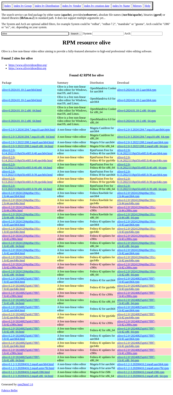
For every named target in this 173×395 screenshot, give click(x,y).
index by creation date (96, 5)
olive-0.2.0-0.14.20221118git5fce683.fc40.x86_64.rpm (142, 166)
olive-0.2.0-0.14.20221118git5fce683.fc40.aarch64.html (27, 152)
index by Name (121, 5)
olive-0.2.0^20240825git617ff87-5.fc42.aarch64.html (21, 309)
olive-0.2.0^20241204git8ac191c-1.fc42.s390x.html (21, 266)
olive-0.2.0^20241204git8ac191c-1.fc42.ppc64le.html (21, 259)
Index (7, 5)
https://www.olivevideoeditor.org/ (28, 65)
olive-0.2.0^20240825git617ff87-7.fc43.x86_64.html (21, 301)
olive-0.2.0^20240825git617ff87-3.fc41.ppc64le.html (21, 344)
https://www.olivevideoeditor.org (27, 68)
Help (147, 5)
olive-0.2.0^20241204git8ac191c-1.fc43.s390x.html (21, 237)
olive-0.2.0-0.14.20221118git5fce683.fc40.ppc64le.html (27, 159)
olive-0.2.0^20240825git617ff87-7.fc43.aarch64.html (21, 280)
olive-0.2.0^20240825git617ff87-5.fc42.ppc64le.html (21, 316)
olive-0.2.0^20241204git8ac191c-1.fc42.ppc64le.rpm (136, 259)
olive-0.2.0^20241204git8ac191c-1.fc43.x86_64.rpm (136, 244)
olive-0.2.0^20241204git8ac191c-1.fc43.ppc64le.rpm (136, 230)
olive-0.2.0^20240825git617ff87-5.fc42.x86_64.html (21, 330)
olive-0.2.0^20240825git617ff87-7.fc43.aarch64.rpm (136, 280)
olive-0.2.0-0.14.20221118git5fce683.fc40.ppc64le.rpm (142, 159)
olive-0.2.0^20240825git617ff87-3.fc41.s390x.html (21, 351)
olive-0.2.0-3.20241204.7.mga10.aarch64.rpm (143, 129)
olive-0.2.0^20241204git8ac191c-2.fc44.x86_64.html (21, 216)
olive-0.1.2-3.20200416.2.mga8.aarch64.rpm (142, 364)
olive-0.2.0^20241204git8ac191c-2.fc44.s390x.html (21, 209)
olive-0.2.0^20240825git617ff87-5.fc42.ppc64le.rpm (136, 316)
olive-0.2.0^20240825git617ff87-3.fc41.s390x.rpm (136, 351)
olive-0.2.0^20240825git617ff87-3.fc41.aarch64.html (21, 337)
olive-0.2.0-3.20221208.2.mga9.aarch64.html (28, 142)
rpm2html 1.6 (25, 384)
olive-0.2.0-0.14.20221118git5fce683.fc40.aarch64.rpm (142, 152)
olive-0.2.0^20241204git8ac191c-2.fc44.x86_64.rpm (136, 216)
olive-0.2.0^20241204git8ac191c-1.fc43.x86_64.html (21, 244)
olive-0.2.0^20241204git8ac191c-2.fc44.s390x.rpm (136, 209)
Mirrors (137, 5)
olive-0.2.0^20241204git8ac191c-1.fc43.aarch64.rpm (136, 223)
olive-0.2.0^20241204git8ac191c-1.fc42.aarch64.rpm (136, 252)
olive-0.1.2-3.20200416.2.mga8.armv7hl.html (28, 368)
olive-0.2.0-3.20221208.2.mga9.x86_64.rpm (142, 146)
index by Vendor (71, 5)
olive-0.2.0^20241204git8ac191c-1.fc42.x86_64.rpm (136, 273)
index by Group (23, 5)
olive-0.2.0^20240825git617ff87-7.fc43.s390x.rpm (136, 294)
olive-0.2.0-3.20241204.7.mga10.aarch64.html (28, 129)
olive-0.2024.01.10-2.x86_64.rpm (136, 110)
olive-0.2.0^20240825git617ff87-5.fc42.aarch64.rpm (136, 309)
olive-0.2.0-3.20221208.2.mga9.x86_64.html (27, 146)
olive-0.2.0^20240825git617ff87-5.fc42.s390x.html (21, 323)
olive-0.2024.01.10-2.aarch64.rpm (136, 89)
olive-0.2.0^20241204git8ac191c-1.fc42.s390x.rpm (136, 266)
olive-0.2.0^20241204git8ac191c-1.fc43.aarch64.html (21, 223)
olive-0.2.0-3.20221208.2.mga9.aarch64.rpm (142, 142)
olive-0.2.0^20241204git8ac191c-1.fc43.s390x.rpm (136, 237)
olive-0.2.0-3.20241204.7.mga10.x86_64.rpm (143, 136)
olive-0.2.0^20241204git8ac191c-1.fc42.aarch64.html (21, 252)
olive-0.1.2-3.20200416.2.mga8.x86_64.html (27, 376)
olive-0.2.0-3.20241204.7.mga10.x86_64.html (28, 136)
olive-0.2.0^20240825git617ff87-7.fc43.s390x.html (21, 294)
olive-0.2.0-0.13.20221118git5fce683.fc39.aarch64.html (27, 173)
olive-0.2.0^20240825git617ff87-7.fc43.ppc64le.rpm (136, 287)
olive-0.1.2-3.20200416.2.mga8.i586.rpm (140, 372)
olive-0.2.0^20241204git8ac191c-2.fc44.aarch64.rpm (136, 194)
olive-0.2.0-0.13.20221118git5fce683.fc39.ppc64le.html (27, 180)
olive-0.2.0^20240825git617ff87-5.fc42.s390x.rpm (136, 323)
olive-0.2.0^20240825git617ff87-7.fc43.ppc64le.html (21, 287)
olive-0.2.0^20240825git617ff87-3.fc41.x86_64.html (21, 359)
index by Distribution (47, 5)
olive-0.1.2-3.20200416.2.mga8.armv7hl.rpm (143, 368)
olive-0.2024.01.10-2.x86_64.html (21, 110)
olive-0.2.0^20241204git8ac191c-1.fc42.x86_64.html (21, 273)
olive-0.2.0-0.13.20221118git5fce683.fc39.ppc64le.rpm (142, 180)
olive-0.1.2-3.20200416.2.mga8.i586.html (26, 372)
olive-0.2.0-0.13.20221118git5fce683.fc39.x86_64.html (27, 187)
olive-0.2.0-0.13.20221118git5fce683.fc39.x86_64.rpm (142, 187)
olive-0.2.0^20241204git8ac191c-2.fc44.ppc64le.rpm (136, 202)
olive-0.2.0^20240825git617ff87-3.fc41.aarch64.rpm (136, 337)
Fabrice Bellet (9, 390)
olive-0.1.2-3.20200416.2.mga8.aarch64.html (28, 364)
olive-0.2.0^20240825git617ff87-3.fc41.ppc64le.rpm (136, 344)
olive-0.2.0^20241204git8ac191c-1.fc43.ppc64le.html (21, 230)
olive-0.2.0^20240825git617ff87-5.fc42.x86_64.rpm (136, 330)
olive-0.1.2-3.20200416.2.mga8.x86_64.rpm (142, 376)
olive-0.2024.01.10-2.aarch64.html (22, 89)
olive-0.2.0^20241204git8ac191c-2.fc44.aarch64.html (21, 194)
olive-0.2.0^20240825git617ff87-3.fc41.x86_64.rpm (136, 359)
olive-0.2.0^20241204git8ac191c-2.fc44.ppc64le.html (21, 202)
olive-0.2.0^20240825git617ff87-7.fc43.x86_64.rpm (136, 301)
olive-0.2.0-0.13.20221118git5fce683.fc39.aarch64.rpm (142, 173)
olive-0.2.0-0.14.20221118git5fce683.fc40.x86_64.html (27, 166)
